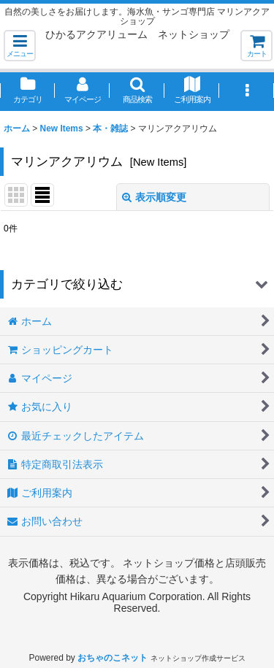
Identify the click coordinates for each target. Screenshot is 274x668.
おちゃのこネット (112, 658)
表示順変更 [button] (154, 197)
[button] (20, 45)
